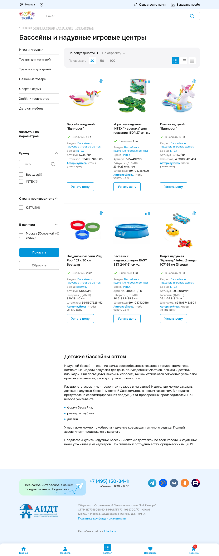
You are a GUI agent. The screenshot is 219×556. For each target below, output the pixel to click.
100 (112, 61)
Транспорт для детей (35, 69)
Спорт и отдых (30, 89)
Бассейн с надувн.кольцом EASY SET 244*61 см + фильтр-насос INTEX (130, 260)
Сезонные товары (32, 79)
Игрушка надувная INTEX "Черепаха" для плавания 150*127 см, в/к (131, 128)
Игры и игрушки (31, 50)
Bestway (82, 287)
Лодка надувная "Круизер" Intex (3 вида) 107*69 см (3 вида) (178, 260)
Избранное (150, 550)
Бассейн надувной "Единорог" (81, 126)
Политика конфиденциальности (102, 518)
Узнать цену (80, 187)
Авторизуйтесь (77, 163)
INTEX (80, 151)
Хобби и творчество (34, 99)
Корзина (194, 550)
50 (102, 61)
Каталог (107, 549)
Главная (23, 550)
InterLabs (110, 531)
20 (92, 61)
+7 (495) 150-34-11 (109, 481)
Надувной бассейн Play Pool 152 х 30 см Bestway (84, 260)
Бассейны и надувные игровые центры (84, 144)
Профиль (65, 550)
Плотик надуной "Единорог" (172, 126)
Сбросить (39, 265)
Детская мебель (31, 108)
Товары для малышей (35, 59)
